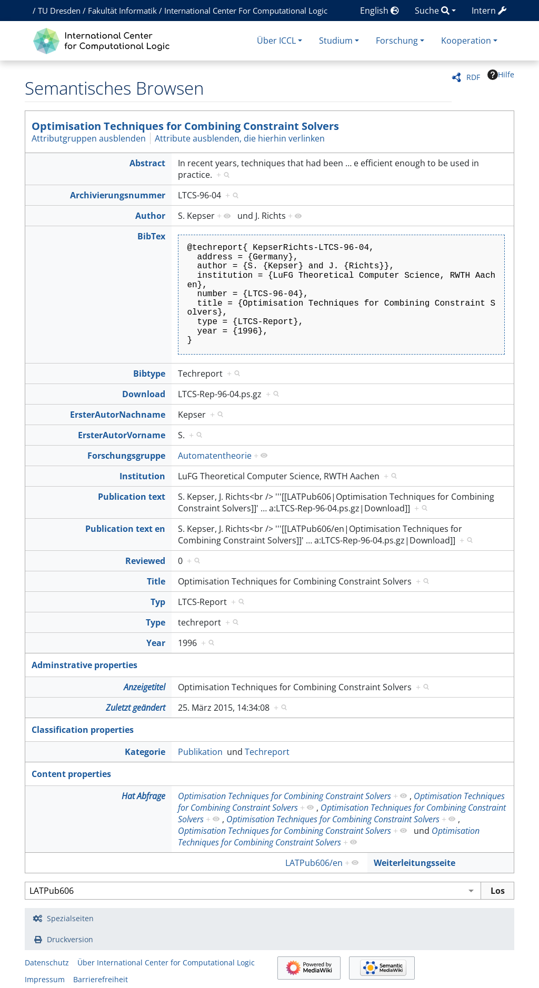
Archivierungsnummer (117, 195)
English (379, 10)
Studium (336, 40)
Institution (142, 476)
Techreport (267, 752)
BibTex (151, 236)
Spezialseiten (70, 918)
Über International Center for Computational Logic (166, 962)
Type (155, 622)
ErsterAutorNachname (117, 414)
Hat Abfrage (143, 796)
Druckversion (70, 939)
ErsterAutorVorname (121, 435)
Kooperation (466, 40)
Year (155, 643)
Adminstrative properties (84, 665)
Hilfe (500, 74)
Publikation (200, 752)
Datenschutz (47, 962)
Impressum (45, 979)
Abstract (147, 163)
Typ (158, 602)
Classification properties (83, 729)
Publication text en (125, 529)
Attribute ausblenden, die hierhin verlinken (240, 138)
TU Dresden (59, 10)
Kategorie (145, 752)
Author (150, 215)
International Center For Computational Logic (245, 10)
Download (143, 394)
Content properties (71, 774)
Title (156, 581)
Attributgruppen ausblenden (89, 138)
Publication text (131, 496)
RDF (473, 77)
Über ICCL (276, 40)
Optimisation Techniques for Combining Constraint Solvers (185, 126)
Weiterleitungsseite (414, 863)
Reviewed (145, 561)
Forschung (397, 40)
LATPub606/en (314, 863)
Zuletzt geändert (135, 707)
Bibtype (149, 373)
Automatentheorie (215, 455)
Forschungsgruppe (126, 455)
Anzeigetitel (144, 687)
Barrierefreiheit (100, 979)
